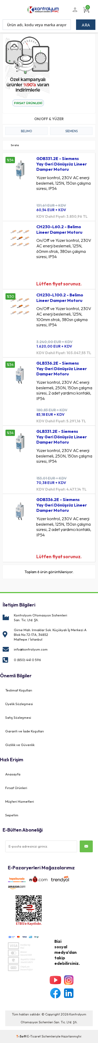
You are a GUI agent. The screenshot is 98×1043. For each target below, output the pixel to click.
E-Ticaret (34, 1036)
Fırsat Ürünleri (16, 788)
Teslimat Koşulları (18, 690)
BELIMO (26, 131)
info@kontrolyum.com (31, 649)
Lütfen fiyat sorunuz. (59, 284)
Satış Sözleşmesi (18, 717)
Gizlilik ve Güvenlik (19, 745)
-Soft (21, 1036)
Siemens (71, 131)
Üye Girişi (74, 13)
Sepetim (11, 815)
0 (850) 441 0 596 (27, 660)
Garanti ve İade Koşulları (24, 731)
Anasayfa (12, 774)
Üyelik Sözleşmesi (19, 704)
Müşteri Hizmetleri (19, 801)
